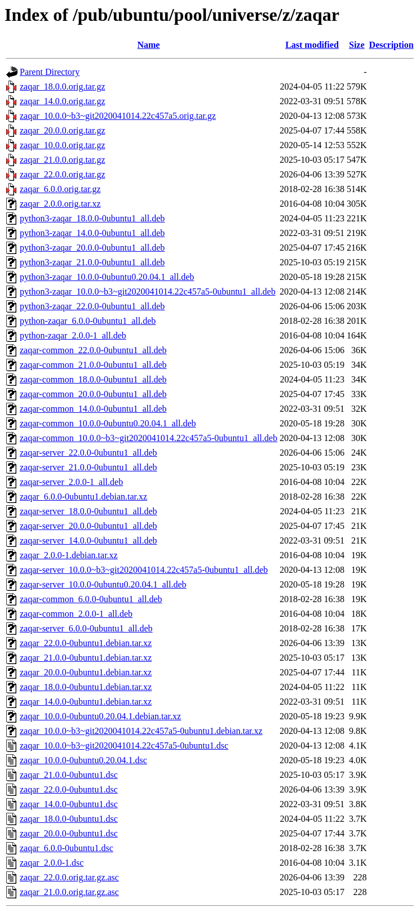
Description (391, 45)
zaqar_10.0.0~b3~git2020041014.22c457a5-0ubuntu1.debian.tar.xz (141, 731)
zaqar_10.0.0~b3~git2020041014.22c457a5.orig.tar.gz (118, 116)
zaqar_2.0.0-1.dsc (51, 862)
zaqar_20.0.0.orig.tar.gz (62, 130)
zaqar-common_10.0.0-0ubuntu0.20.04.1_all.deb (108, 423)
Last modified (312, 45)
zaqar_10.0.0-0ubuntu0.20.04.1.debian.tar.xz (100, 716)
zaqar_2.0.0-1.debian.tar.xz (69, 555)
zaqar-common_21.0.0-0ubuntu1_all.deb (93, 365)
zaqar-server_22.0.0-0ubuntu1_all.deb (88, 452)
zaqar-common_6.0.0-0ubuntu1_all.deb (91, 599)
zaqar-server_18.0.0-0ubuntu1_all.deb (88, 511)
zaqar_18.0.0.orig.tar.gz (62, 86)
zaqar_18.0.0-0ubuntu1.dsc (69, 818)
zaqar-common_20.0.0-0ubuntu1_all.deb (93, 394)
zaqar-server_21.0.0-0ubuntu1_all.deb (88, 467)
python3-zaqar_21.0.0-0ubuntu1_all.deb (92, 262)
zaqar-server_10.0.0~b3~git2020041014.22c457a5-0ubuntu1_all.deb (144, 570)
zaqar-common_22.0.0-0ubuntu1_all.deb (93, 350)
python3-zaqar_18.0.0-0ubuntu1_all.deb (92, 218)
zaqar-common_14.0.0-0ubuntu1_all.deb (93, 408)
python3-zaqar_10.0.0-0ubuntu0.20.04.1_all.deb (107, 277)
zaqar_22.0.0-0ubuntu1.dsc (69, 789)
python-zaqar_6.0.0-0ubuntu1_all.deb (88, 321)
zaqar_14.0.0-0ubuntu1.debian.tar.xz (86, 701)
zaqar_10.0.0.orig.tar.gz (62, 145)
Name (148, 45)
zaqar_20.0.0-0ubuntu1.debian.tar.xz (86, 672)
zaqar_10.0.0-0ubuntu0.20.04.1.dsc (83, 760)
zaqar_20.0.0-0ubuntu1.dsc (69, 833)
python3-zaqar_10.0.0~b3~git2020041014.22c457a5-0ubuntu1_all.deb (148, 291)
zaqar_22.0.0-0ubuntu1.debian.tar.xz (86, 643)
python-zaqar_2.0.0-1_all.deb (73, 335)
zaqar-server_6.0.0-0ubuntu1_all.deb (86, 628)
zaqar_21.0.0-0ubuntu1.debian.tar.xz (86, 657)
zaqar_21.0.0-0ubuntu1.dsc (69, 775)
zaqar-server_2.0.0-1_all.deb (71, 482)
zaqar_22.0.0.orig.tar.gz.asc (69, 877)
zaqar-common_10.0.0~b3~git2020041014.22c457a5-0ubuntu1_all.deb (148, 438)
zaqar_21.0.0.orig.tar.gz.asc (69, 892)
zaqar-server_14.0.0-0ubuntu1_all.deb (88, 540)
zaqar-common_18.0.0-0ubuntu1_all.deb (93, 379)
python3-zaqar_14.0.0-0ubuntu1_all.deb (92, 233)
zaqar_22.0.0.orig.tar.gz (62, 174)
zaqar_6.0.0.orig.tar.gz (60, 189)
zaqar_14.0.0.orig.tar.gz (62, 101)
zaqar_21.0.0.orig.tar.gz (62, 159)
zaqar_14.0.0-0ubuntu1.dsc (69, 804)
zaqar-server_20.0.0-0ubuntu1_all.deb (88, 526)
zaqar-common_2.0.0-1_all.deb (76, 613)
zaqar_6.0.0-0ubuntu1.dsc (66, 848)
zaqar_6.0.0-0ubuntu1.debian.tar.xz (83, 496)
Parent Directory (49, 72)
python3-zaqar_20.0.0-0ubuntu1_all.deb (92, 247)
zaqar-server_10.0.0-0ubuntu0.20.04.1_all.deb (103, 584)
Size (357, 45)
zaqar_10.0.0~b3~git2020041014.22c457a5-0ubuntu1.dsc (124, 745)
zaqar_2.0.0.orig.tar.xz (60, 203)
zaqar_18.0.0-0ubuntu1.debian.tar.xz (86, 687)
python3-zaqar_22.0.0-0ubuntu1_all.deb (92, 306)
